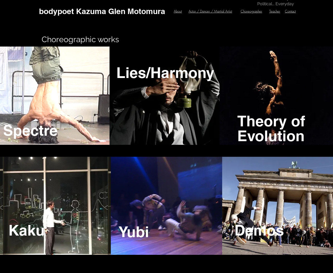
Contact (290, 11)
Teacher (274, 11)
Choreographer (251, 11)
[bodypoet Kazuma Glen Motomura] (102, 11)
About (178, 11)
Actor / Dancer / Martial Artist (210, 11)
